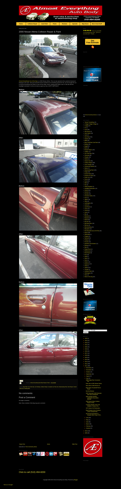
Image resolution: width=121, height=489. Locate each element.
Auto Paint (44, 24)
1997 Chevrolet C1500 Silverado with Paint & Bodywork (93, 394)
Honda (86, 190)
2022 (86, 344)
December (88, 367)
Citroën (86, 159)
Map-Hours (85, 24)
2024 (86, 340)
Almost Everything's (24, 81)
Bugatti (86, 146)
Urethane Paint (88, 271)
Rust (86, 254)
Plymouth (87, 238)
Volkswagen (87, 273)
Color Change (88, 164)
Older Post (74, 444)
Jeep (86, 201)
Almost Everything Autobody (91, 114)
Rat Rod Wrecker (90, 391)
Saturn (86, 258)
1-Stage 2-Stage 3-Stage (91, 124)
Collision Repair (32, 24)
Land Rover (87, 207)
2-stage (86, 125)
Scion (86, 260)
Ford (86, 181)
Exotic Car (87, 177)
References (87, 251)
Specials (74, 24)
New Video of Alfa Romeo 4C (93, 385)
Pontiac (86, 240)
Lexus (86, 208)
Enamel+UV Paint (89, 175)
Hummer (87, 192)
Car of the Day (33, 81)
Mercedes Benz (88, 223)
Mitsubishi (87, 229)
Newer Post (22, 444)
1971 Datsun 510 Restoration (93, 408)
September (89, 374)
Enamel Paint (88, 173)
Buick (86, 148)
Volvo (86, 275)
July (87, 378)
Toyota (86, 267)
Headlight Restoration (90, 188)
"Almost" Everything (89, 122)
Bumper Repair (88, 149)
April (87, 422)
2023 (86, 342)
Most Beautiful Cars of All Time (92, 230)
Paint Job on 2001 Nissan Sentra (94, 383)
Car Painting (37, 386)
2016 (86, 355)
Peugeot (87, 236)
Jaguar (86, 199)
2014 (86, 359)
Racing (86, 245)
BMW (86, 140)
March (87, 424)
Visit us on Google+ (8, 484)
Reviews (65, 24)
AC (85, 127)
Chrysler (87, 157)
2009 (86, 433)
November (88, 369)
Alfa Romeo (87, 131)
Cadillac (86, 151)
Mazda (86, 219)
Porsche (87, 241)
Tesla (86, 265)
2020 (86, 347)
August (88, 376)
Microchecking (88, 227)
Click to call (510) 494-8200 (32, 472)
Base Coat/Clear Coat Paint (91, 142)
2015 (86, 357)
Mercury (86, 225)
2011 (86, 365)
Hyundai (87, 194)
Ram (86, 247)
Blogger (76, 479)
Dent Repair (70, 386)
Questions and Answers (90, 243)
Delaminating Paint (63, 386)
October (88, 372)
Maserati (87, 218)
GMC (86, 183)
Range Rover (88, 249)
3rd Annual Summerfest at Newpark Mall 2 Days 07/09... (93, 414)
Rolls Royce (87, 252)
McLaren (87, 221)
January (88, 428)
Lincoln (86, 210)
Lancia (86, 205)
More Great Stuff (97, 24)
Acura (86, 129)
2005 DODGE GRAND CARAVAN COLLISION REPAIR (92, 398)
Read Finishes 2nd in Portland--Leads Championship (93, 411)
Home (21, 24)
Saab (86, 256)
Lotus (86, 212)
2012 (86, 363)
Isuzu (86, 197)
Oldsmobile (87, 234)
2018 (86, 351)
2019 (86, 349)
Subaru (86, 262)
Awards (86, 138)
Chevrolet (87, 155)
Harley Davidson (88, 186)
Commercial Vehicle (89, 166)
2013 (86, 361)
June (87, 417)
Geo (86, 184)
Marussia (87, 216)
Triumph (87, 269)
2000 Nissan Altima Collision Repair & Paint (92, 402)
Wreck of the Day (89, 276)
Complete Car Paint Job (53, 386)
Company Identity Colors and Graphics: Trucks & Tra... (93, 405)
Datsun (86, 168)
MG (85, 214)
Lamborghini (88, 203)
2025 (86, 338)
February (88, 426)
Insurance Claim (88, 195)
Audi (86, 135)
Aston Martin (88, 133)
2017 (86, 353)
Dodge (86, 172)
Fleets (54, 24)
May (87, 419)
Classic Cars (88, 160)
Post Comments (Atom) (31, 446)
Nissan (86, 232)
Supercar (87, 264)
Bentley (86, 144)
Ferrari (86, 179)
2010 (86, 431)
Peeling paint (27, 388)
